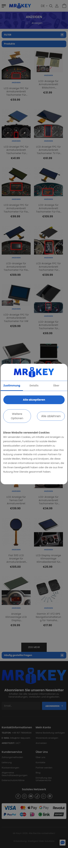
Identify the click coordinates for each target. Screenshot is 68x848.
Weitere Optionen (17, 416)
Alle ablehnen (51, 416)
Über (56, 385)
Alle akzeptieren (34, 400)
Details (34, 385)
